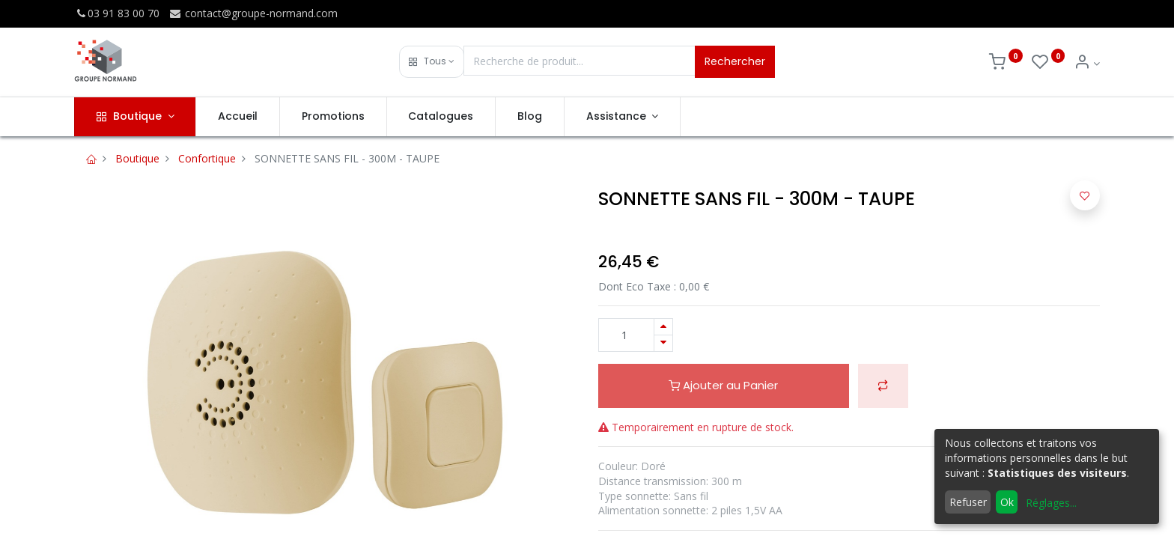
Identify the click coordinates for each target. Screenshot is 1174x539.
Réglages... (1051, 503)
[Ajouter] (663, 327)
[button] (431, 62)
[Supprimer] (663, 343)
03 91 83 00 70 (116, 13)
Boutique (137, 158)
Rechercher (735, 61)
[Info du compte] (1087, 63)
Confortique (207, 158)
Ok (1007, 502)
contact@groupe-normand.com (253, 13)
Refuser (968, 502)
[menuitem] (237, 116)
